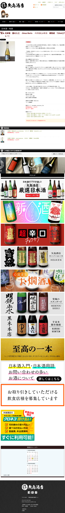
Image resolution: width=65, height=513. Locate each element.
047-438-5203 (27, 500)
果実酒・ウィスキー (39, 21)
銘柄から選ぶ (12, 21)
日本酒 (3, 21)
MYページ (36, 5)
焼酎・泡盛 (21, 21)
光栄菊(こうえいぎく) (46, 113)
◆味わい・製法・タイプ (39, 115)
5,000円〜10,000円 (56, 115)
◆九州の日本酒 (37, 113)
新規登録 (43, 5)
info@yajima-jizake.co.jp (30, 501)
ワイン (29, 21)
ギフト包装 (60, 21)
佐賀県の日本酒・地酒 (39, 116)
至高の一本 (48, 115)
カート (35, 7)
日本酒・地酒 (30, 113)
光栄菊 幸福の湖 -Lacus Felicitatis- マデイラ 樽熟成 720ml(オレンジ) (25, 131)
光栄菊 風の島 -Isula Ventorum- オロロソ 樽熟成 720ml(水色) (23, 138)
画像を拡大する (3, 62)
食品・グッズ (51, 21)
